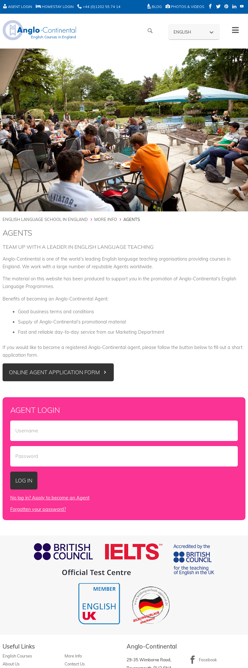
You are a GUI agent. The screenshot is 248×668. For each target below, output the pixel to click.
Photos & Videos (185, 6)
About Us (11, 663)
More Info (105, 219)
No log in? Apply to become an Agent (49, 498)
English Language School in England (45, 219)
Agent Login (17, 6)
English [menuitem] (182, 31)
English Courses (17, 655)
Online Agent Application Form (54, 372)
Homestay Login (55, 6)
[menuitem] (194, 31)
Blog (154, 6)
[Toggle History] (235, 30)
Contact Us (75, 663)
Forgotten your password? (38, 509)
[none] (194, 31)
